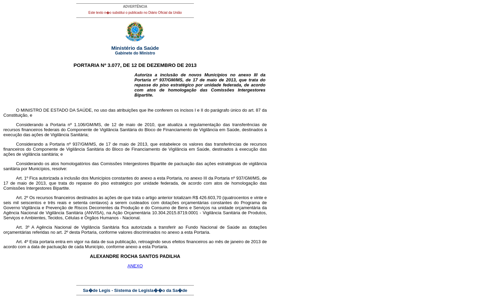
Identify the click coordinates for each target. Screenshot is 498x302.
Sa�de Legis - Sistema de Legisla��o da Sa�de (135, 290)
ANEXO (135, 265)
